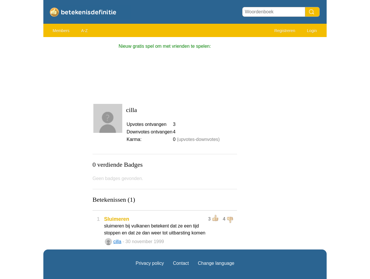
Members (61, 30)
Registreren (284, 30)
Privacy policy (150, 263)
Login (312, 30)
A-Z (84, 30)
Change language (216, 263)
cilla (117, 241)
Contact (181, 263)
